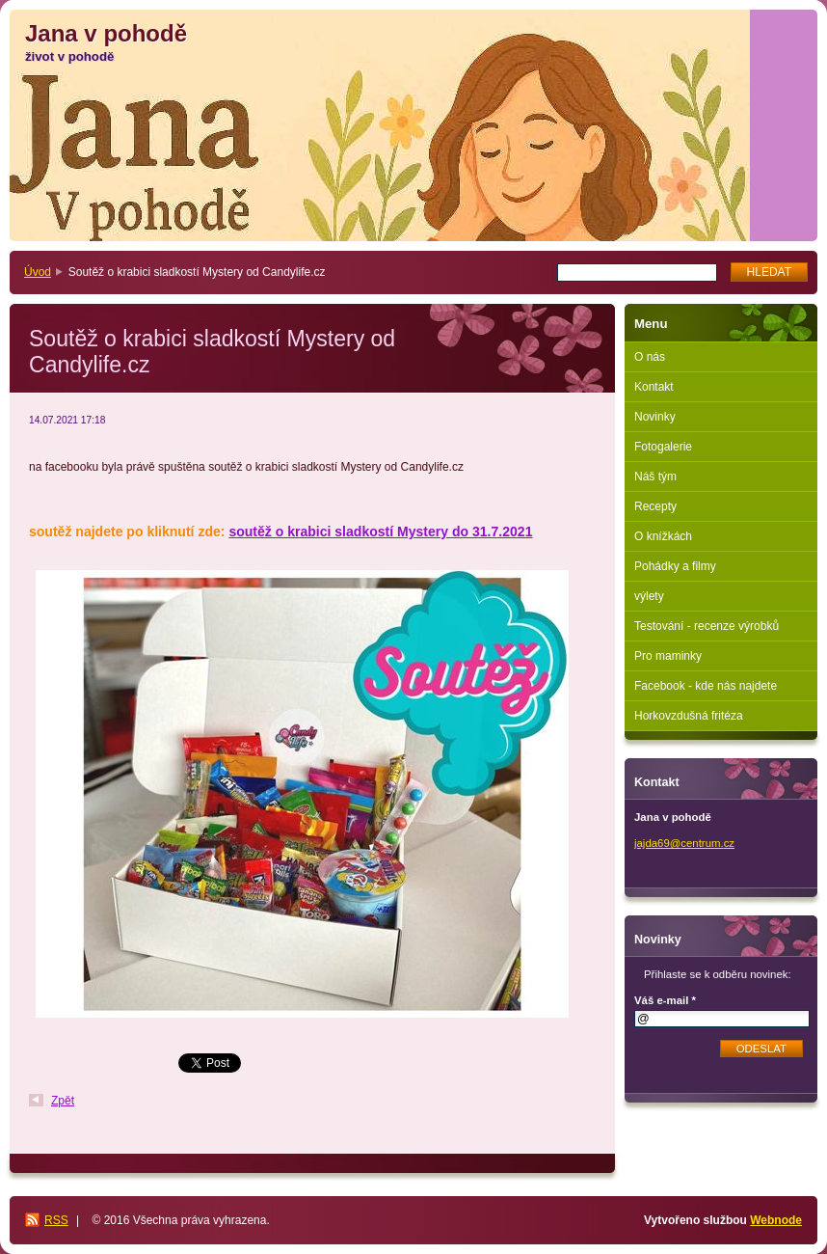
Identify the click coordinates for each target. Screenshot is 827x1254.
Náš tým (655, 476)
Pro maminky (668, 656)
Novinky (655, 416)
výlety (649, 596)
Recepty (655, 506)
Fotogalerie (663, 446)
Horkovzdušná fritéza (688, 715)
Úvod (37, 272)
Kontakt (654, 387)
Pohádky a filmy (675, 566)
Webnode (776, 1220)
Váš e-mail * (665, 1000)
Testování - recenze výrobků (706, 626)
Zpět (62, 1100)
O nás (649, 357)
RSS (56, 1220)
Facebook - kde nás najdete (705, 686)
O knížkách (663, 536)
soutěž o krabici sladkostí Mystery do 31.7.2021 (380, 531)
